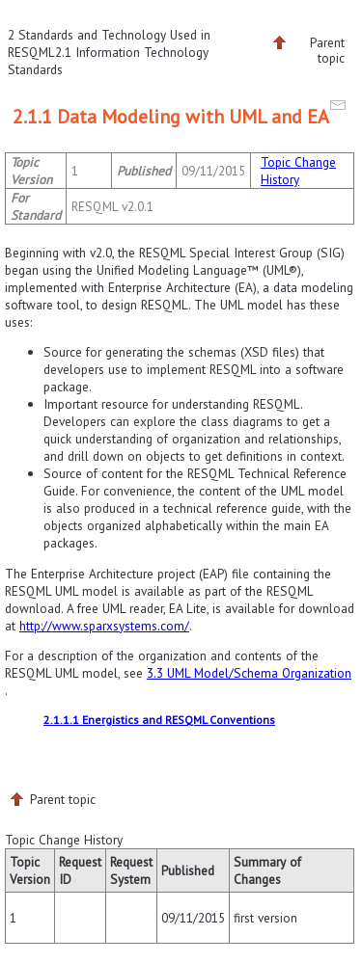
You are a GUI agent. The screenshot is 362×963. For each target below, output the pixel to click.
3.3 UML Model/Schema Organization (249, 673)
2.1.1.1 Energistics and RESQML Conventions (159, 719)
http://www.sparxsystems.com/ (104, 625)
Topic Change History (298, 170)
